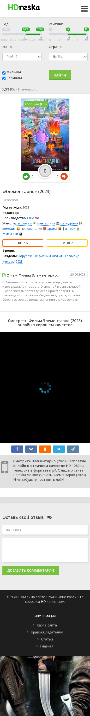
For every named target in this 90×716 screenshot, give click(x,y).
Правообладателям (47, 632)
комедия (9, 228)
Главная (47, 646)
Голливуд (72, 256)
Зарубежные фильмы (34, 256)
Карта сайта (47, 625)
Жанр (7, 46)
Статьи (47, 639)
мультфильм (22, 223)
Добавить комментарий (30, 570)
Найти (60, 75)
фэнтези (68, 228)
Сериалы (14, 78)
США (30, 218)
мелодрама (69, 223)
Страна (55, 46)
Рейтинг (56, 24)
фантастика (46, 223)
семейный (10, 234)
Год (5, 24)
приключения (31, 228)
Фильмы (13, 72)
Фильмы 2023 (12, 261)
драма (52, 228)
